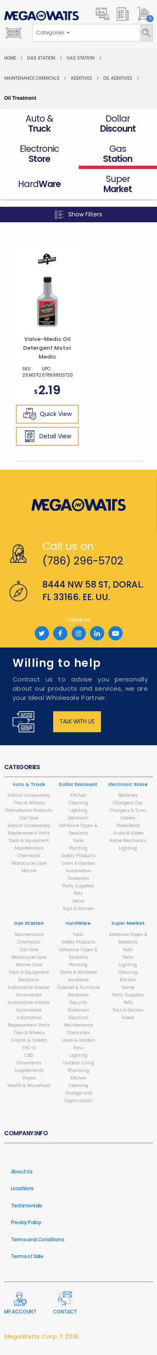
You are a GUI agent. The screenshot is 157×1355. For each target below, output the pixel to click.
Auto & (29, 784)
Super (128, 923)
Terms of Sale (27, 1256)
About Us (21, 1171)
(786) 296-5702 (82, 561)
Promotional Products (28, 810)
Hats (128, 950)
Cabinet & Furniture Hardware (78, 991)
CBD (29, 1055)
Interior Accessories (29, 795)
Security (78, 1002)
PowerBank (127, 825)
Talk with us (77, 721)
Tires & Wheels (29, 803)
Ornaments (29, 1063)
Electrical (78, 1017)
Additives (81, 78)
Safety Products (78, 856)
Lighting (78, 810)
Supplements (29, 1070)
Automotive (78, 871)
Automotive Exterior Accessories (29, 991)
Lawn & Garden (78, 863)
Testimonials (26, 1205)
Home (10, 58)
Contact (65, 1303)
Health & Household (29, 1085)
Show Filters (78, 214)
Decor (78, 901)
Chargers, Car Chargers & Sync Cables (128, 810)
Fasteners (78, 878)
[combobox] (53, 32)
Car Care (29, 818)
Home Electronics (128, 840)
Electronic (78, 818)
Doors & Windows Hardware (78, 976)
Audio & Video (128, 833)
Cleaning (78, 803)
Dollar (78, 784)
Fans (78, 1048)
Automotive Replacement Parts (29, 1021)
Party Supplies (78, 886)
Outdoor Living (78, 1063)
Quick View (47, 414)
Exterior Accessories (29, 825)
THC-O (29, 1048)
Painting (78, 848)
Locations (22, 1188)
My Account (20, 1303)
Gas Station (41, 58)
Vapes (29, 1078)
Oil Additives (117, 78)
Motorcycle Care (29, 863)
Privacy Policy (26, 1222)
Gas (29, 923)
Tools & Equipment (29, 840)
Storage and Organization (78, 1097)
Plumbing (78, 1070)
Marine (28, 871)
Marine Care (29, 965)
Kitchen (78, 795)
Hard (78, 923)
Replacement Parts (29, 833)
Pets (78, 893)
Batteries (128, 795)
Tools (78, 840)
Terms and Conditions (37, 1239)
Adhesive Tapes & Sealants (78, 829)
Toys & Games (78, 908)
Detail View (47, 436)
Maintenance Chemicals (31, 78)
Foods (128, 1017)
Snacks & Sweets (28, 1040)
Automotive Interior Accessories (29, 1006)
